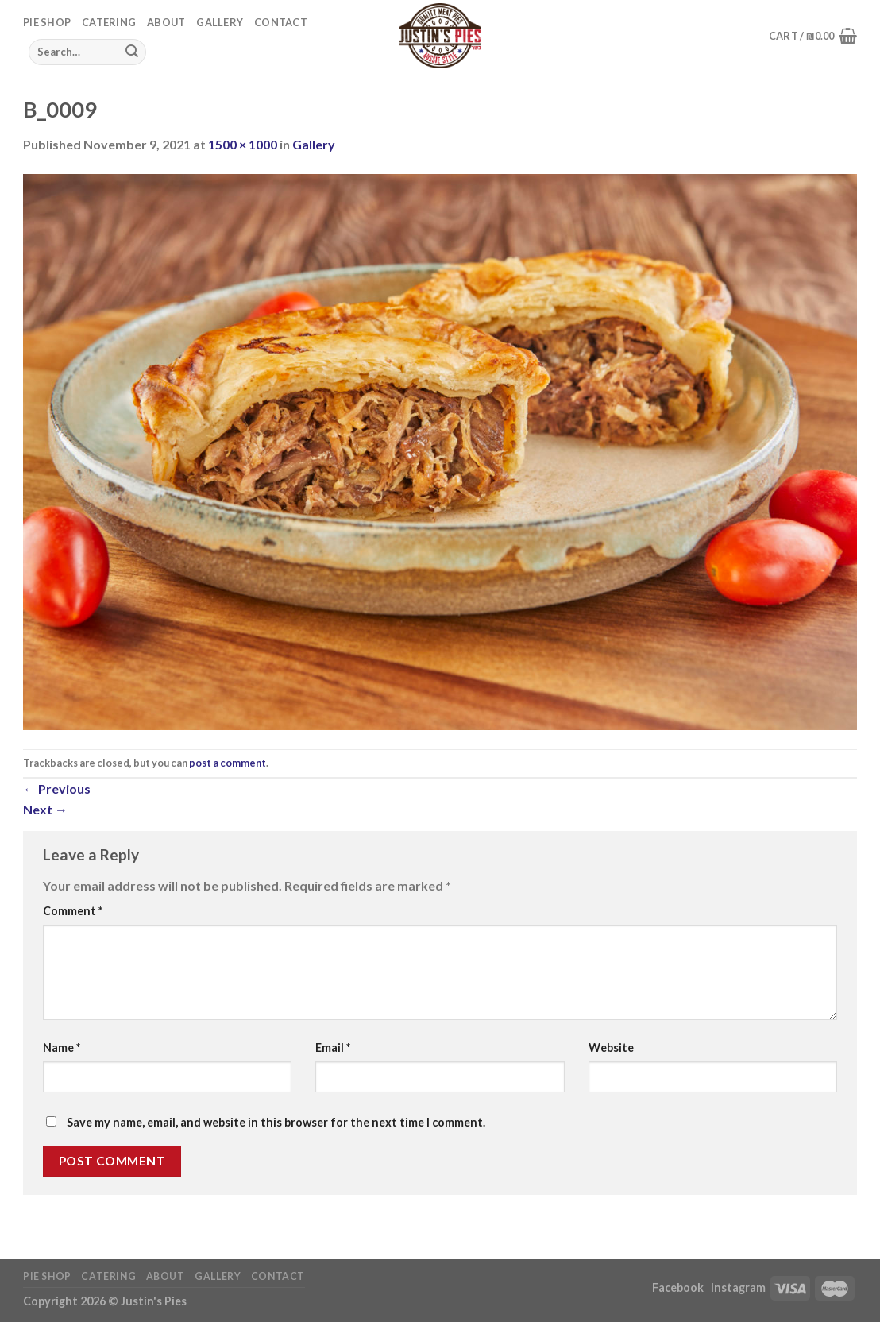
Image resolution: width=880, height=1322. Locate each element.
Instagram (738, 1287)
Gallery (219, 22)
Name (61, 1047)
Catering (109, 22)
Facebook (679, 1287)
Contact (280, 22)
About (166, 22)
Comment (72, 911)
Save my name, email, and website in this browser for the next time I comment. (276, 1122)
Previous (57, 788)
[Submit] (131, 51)
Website (611, 1047)
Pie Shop (47, 22)
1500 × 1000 (242, 144)
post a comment (227, 762)
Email (332, 1047)
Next (45, 809)
